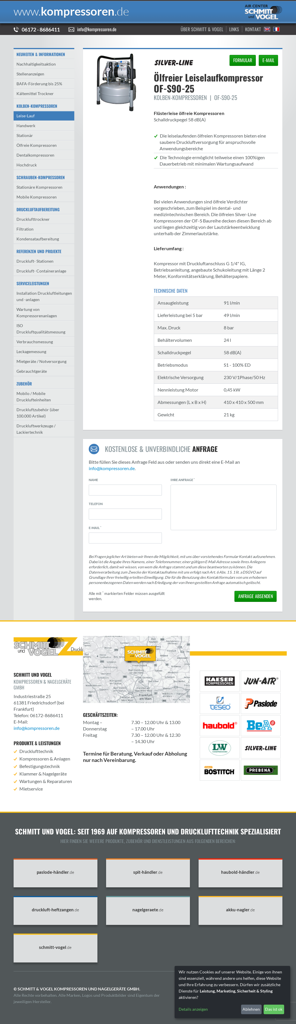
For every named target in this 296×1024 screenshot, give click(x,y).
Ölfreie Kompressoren (36, 145)
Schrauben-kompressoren (40, 177)
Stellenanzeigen (30, 73)
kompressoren (71, 11)
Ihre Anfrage (183, 480)
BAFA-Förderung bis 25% (39, 83)
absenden (255, 596)
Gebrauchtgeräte (31, 371)
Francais (276, 29)
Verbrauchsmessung (34, 341)
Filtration (25, 229)
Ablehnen (251, 1009)
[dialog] (232, 992)
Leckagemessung (31, 351)
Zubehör (24, 384)
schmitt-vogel (55, 947)
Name (93, 480)
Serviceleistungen (32, 283)
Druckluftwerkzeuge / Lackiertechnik (36, 429)
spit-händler (148, 872)
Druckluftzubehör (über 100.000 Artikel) (37, 412)
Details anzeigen (193, 1009)
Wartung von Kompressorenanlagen (36, 312)
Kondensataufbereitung (37, 238)
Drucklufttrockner (33, 219)
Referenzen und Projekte (38, 251)
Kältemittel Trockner (35, 93)
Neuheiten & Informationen (40, 54)
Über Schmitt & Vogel (202, 29)
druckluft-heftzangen (55, 909)
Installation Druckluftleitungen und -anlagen (44, 296)
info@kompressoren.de (96, 29)
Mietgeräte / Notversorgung (41, 361)
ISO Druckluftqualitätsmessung (40, 328)
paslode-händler (55, 872)
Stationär (24, 135)
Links (234, 29)
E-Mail (95, 528)
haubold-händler (240, 872)
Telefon (96, 504)
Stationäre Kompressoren (39, 187)
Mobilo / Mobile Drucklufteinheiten (33, 396)
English (267, 29)
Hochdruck (26, 164)
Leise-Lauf (25, 115)
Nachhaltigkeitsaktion (36, 64)
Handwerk (25, 125)
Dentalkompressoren (35, 155)
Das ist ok (273, 1009)
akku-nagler (240, 909)
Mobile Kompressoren (36, 196)
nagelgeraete (148, 909)
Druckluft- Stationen (34, 261)
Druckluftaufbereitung (38, 209)
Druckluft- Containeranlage (41, 270)
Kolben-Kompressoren (36, 106)
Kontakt (253, 29)
